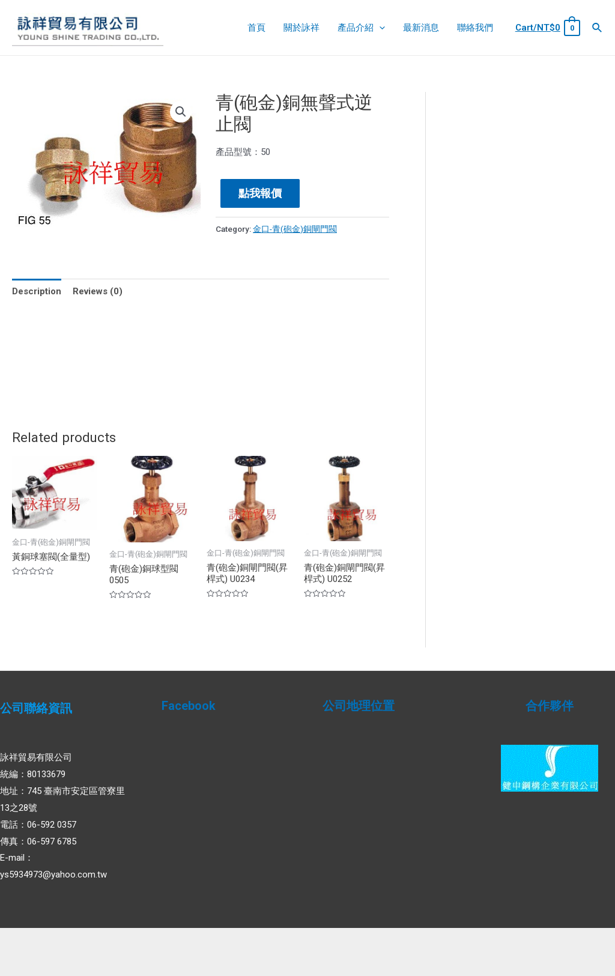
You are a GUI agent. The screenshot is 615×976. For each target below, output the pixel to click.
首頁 (256, 27)
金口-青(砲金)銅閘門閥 (295, 229)
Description (36, 291)
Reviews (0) (98, 291)
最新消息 (421, 27)
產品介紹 (361, 28)
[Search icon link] (597, 27)
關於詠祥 (301, 27)
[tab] (36, 292)
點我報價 (260, 193)
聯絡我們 (475, 27)
